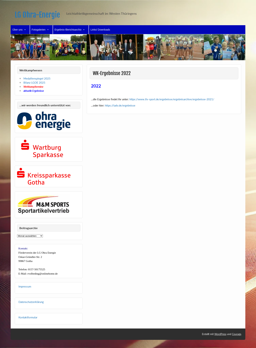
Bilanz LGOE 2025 (34, 82)
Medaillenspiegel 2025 (36, 78)
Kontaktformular (27, 317)
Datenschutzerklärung (31, 301)
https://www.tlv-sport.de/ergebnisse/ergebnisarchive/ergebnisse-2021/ (171, 99)
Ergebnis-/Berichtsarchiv (70, 29)
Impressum (24, 286)
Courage (236, 334)
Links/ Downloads (100, 29)
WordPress (220, 334)
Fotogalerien (40, 29)
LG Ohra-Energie (37, 14)
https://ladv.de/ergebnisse (120, 105)
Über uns (19, 29)
